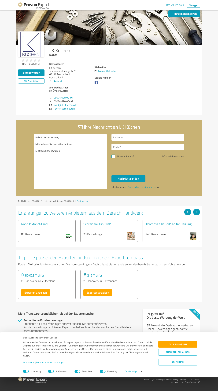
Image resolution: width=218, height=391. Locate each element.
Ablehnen (177, 376)
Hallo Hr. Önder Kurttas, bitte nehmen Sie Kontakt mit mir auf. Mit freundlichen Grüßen (70, 161)
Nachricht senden (128, 178)
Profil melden (82, 201)
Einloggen (193, 5)
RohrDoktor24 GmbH (35, 224)
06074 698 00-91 (63, 97)
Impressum (29, 376)
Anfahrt (58, 81)
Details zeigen (131, 385)
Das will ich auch (175, 5)
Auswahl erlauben (178, 366)
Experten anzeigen (35, 292)
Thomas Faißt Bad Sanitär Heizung (169, 224)
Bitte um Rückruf (125, 156)
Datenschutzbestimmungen (50, 376)
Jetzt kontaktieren (184, 13)
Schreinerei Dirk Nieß (97, 224)
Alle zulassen (178, 358)
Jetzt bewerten (31, 73)
